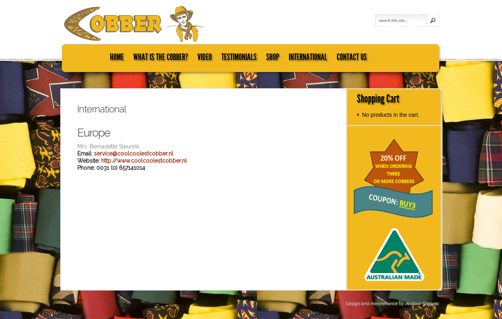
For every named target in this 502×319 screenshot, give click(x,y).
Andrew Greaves (421, 303)
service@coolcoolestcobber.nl (133, 153)
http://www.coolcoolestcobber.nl (144, 161)
